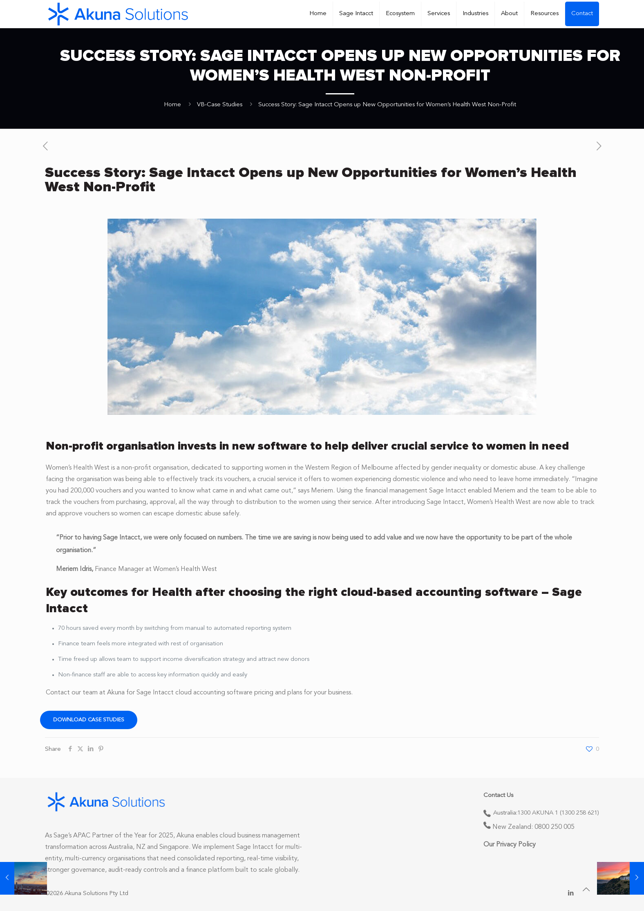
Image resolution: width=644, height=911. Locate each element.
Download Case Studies (88, 720)
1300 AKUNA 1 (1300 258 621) (558, 813)
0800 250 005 (554, 827)
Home (172, 105)
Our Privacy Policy (509, 845)
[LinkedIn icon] (571, 894)
